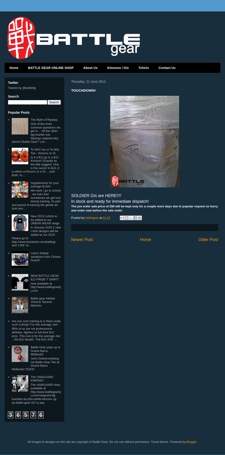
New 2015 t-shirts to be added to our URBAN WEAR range (45, 219)
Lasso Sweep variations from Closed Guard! (45, 256)
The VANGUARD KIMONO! (42, 378)
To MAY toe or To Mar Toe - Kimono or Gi (45, 151)
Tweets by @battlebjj (22, 88)
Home (13, 68)
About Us (90, 68)
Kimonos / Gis (118, 68)
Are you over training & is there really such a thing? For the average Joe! (36, 322)
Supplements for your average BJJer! (45, 184)
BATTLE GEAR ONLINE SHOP (51, 68)
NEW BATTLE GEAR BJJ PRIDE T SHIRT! (45, 277)
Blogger (191, 442)
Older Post (208, 239)
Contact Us (167, 68)
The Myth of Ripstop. (44, 119)
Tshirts (143, 68)
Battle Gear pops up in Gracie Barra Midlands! (45, 350)
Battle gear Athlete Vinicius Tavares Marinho (43, 302)
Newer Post (82, 239)
